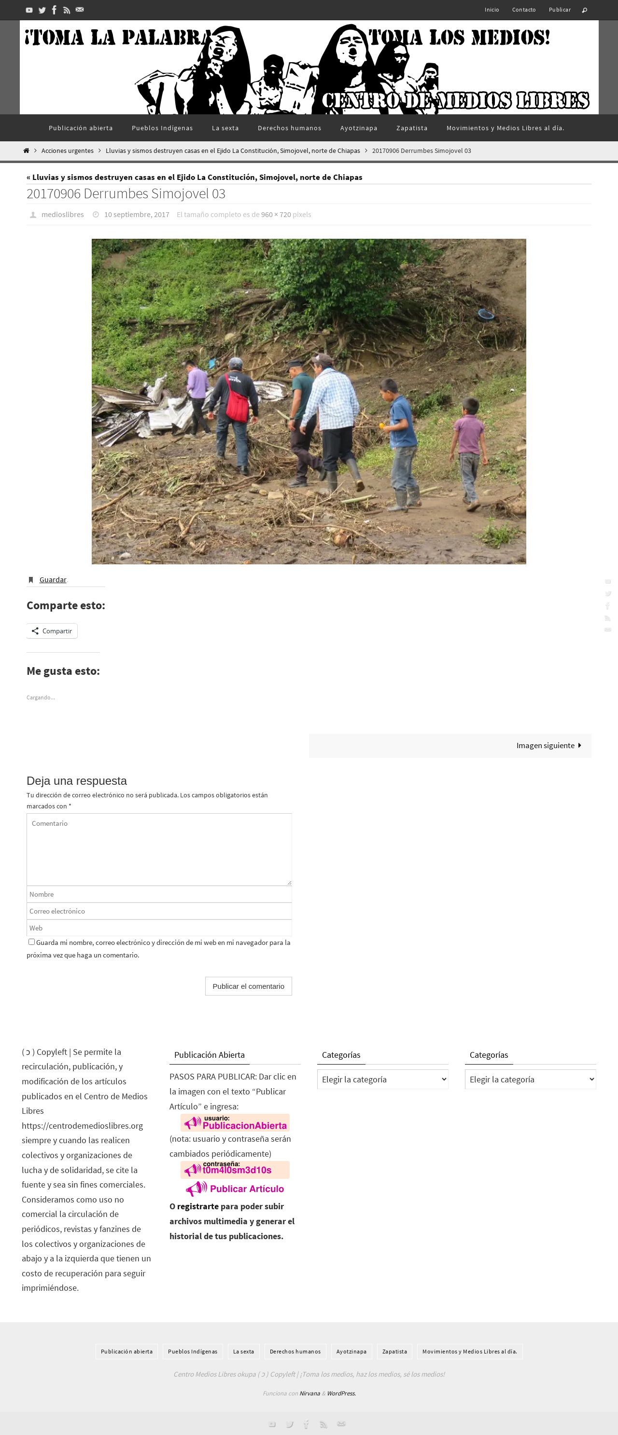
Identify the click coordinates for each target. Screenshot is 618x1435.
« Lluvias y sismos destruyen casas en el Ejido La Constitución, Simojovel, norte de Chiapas (195, 177)
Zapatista (394, 1350)
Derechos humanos (295, 1350)
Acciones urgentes (68, 151)
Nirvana (309, 1393)
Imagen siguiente (551, 744)
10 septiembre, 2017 (136, 214)
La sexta (243, 1350)
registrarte (198, 1206)
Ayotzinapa (352, 1350)
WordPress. (341, 1393)
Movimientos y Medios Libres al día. (470, 1350)
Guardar (53, 579)
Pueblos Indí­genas (193, 1350)
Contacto (524, 9)
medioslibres (63, 214)
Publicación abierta (127, 1350)
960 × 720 (276, 214)
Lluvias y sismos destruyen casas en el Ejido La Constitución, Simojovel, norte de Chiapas (233, 151)
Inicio (492, 9)
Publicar (560, 9)
